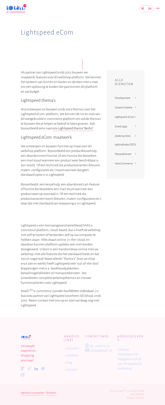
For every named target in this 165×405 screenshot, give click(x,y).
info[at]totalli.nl (98, 350)
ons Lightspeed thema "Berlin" (72, 128)
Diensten (27, 23)
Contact (71, 369)
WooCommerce (124, 163)
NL (142, 8)
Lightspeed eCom (124, 117)
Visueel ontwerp (123, 107)
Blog (69, 362)
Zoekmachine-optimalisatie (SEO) (125, 140)
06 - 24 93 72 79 (97, 346)
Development (122, 98)
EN (149, 8)
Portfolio (72, 355)
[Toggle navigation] (158, 9)
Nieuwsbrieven (123, 154)
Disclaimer (51, 393)
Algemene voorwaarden (32, 393)
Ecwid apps (121, 126)
